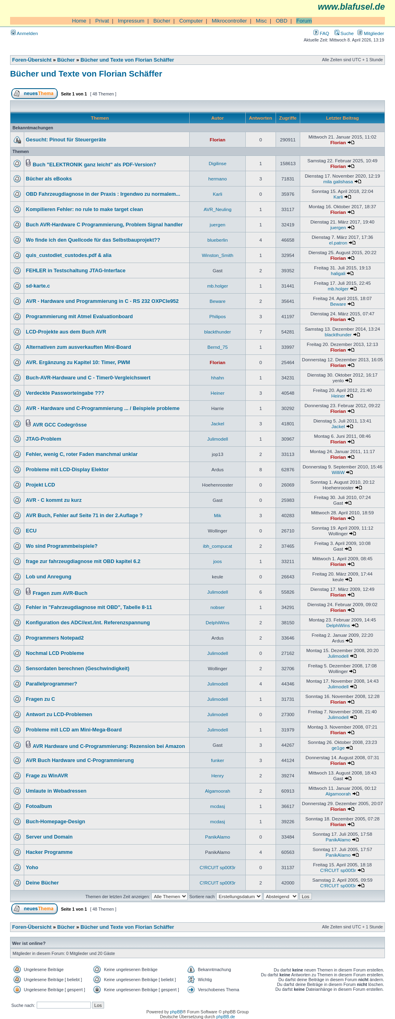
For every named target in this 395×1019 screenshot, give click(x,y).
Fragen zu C (40, 699)
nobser (217, 607)
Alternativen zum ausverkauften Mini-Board (78, 347)
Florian (218, 139)
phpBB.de (225, 1016)
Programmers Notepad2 (55, 638)
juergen (218, 224)
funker (217, 760)
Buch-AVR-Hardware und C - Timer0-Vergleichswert (88, 378)
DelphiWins (218, 622)
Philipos (217, 316)
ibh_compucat (217, 546)
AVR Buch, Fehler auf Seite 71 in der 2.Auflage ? (84, 515)
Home (79, 21)
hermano (217, 178)
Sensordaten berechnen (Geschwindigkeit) (78, 668)
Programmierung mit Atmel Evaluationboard (79, 316)
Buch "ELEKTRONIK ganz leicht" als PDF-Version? (94, 165)
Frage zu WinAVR (47, 776)
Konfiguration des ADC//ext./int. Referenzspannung (88, 622)
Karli (217, 194)
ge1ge (338, 747)
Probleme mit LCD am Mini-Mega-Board (74, 730)
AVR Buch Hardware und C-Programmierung (80, 760)
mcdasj (217, 806)
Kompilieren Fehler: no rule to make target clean (84, 209)
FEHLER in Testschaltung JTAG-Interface (75, 270)
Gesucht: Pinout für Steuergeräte (66, 140)
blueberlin (217, 239)
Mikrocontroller (229, 21)
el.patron (338, 242)
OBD (281, 21)
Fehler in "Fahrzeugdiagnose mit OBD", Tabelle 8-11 (89, 607)
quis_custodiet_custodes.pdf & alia (68, 255)
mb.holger (217, 285)
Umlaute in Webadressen (56, 791)
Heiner (217, 393)
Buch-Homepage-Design (55, 821)
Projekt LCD (40, 485)
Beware (218, 301)
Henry (217, 775)
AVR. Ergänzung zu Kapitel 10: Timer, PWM (78, 362)
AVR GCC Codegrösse (60, 425)
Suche (344, 33)
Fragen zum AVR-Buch (60, 593)
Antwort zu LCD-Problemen (59, 714)
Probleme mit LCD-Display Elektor (67, 469)
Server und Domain (49, 837)
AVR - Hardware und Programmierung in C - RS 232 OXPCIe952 (102, 301)
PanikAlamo (217, 836)
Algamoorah (217, 790)
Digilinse (217, 163)
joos (217, 561)
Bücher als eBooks (49, 179)
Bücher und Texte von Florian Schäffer (127, 60)
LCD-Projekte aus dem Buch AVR (66, 332)
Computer (191, 21)
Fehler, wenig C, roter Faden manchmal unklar (82, 454)
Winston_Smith (217, 255)
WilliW (338, 472)
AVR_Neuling (218, 209)
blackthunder (217, 331)
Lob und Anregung (48, 577)
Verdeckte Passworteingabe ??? (65, 393)
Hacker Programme (49, 852)
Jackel (217, 423)
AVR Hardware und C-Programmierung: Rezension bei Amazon (109, 746)
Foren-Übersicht (32, 60)
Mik (217, 515)
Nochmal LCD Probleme (55, 653)
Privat (102, 21)
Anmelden (24, 33)
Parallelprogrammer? (51, 684)
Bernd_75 (217, 347)
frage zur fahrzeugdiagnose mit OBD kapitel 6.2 (83, 561)
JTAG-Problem (43, 439)
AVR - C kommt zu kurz (54, 500)
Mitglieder (370, 33)
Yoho (32, 867)
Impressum (131, 21)
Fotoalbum (39, 806)
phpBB (176, 1011)
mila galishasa (338, 181)
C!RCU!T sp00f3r (218, 867)
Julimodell (217, 438)
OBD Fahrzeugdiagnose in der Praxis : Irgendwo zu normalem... (103, 194)
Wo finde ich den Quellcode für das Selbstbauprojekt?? (93, 240)
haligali (338, 273)
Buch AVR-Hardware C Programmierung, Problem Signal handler (104, 225)
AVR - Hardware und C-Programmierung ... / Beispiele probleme (103, 408)
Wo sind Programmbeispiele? (62, 546)
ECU (31, 531)
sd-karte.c (38, 286)
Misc (261, 21)
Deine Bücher (42, 883)
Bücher (161, 21)
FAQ (321, 33)
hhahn (217, 377)
